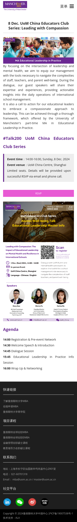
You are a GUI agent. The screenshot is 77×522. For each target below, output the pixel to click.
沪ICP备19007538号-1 (60, 513)
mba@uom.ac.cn (22, 479)
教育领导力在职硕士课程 (16, 448)
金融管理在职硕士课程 (15, 443)
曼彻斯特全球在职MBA (15, 432)
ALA (17, 518)
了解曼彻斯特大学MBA (15, 401)
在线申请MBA (10, 406)
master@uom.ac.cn (45, 479)
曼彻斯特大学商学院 (14, 411)
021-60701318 (19, 474)
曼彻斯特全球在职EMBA (16, 437)
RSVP (38, 193)
